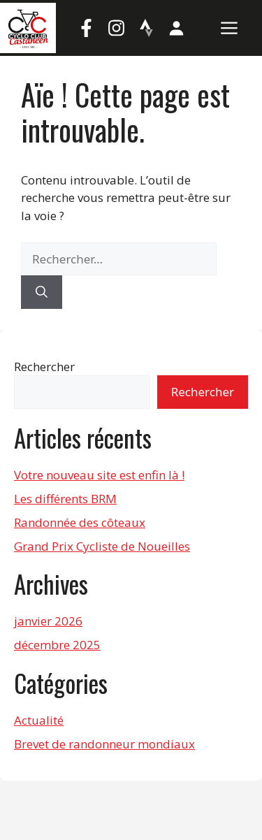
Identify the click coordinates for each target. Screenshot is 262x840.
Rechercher (44, 367)
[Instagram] (116, 28)
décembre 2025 (57, 645)
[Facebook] (86, 28)
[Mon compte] (176, 28)
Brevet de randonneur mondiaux (104, 744)
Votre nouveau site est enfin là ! (99, 475)
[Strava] (146, 28)
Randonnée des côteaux (79, 522)
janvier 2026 (48, 621)
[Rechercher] (41, 292)
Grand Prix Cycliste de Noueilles (102, 546)
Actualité (39, 720)
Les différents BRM (65, 499)
